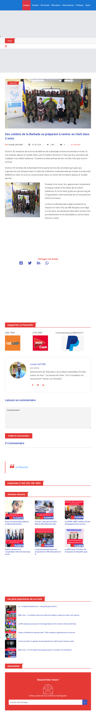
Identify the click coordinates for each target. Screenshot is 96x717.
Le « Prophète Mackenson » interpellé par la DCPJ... (38, 607)
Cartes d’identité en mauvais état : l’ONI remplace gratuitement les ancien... (48, 633)
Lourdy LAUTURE (14, 144)
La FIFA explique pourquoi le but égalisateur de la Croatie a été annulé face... (49, 624)
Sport (88, 5)
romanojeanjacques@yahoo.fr (69, 332)
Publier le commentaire (18, 436)
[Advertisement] (48, 17)
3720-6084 (37, 332)
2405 (50, 144)
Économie (45, 5)
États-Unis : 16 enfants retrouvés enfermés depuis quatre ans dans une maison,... (51, 615)
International (68, 5)
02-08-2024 (34, 144)
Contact (35, 5)
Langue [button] (26, 5)
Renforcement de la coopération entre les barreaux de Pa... (17, 552)
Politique (80, 5)
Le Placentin (21, 467)
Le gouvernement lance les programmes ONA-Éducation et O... (48, 552)
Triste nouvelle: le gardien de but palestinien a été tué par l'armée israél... (48, 641)
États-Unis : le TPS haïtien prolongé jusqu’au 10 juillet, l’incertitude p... (46, 650)
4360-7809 (10, 332)
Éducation (55, 5)
